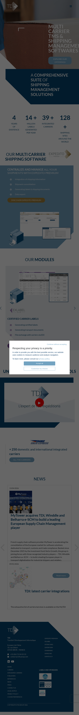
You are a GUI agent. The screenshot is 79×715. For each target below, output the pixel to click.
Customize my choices (39, 369)
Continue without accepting (57, 344)
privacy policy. (44, 359)
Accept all (39, 363)
